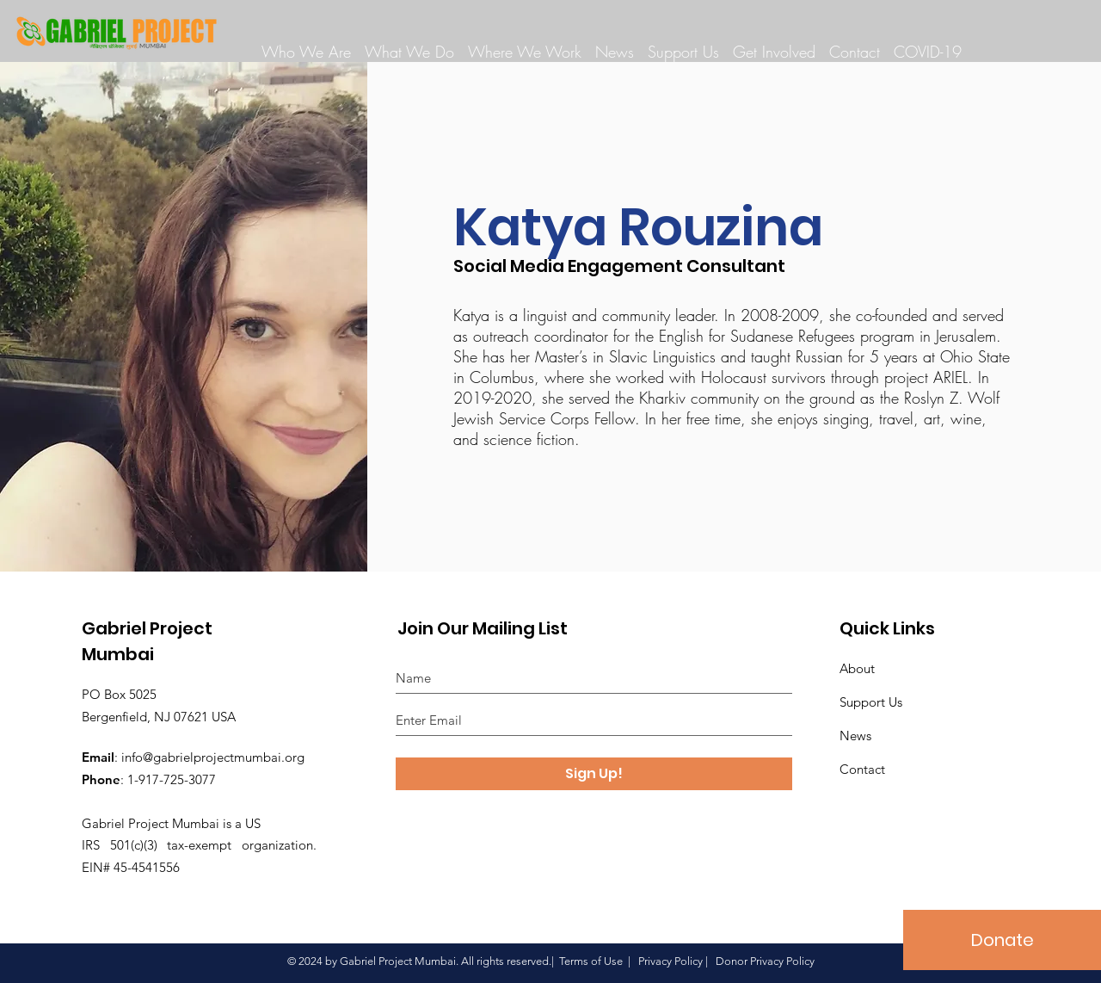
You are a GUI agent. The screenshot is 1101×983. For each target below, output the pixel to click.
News (855, 735)
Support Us (871, 702)
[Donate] (1002, 940)
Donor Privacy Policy (765, 961)
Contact (862, 769)
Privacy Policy (670, 961)
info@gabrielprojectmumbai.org (212, 757)
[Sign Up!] (594, 773)
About (857, 668)
